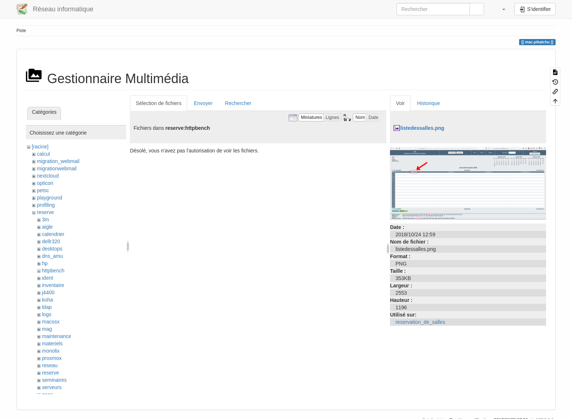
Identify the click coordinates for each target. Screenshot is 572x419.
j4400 (48, 292)
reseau (50, 365)
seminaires (54, 380)
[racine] (40, 147)
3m (45, 219)
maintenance (56, 336)
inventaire (53, 285)
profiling (46, 205)
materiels (52, 343)
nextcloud (48, 176)
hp (45, 263)
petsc (43, 190)
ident (47, 278)
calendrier (53, 234)
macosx (50, 322)
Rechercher (238, 103)
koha (47, 300)
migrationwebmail (57, 168)
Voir (400, 103)
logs (46, 314)
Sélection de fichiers (158, 103)
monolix (50, 351)
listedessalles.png (422, 128)
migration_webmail (58, 161)
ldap (46, 307)
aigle (47, 227)
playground (49, 198)
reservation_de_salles (420, 322)
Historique (428, 103)
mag (47, 329)
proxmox (52, 358)
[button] (500, 9)
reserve (45, 212)
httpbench (53, 270)
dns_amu (52, 256)
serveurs (52, 387)
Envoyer (203, 103)
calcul (43, 154)
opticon (45, 183)
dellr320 (51, 241)
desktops (52, 249)
